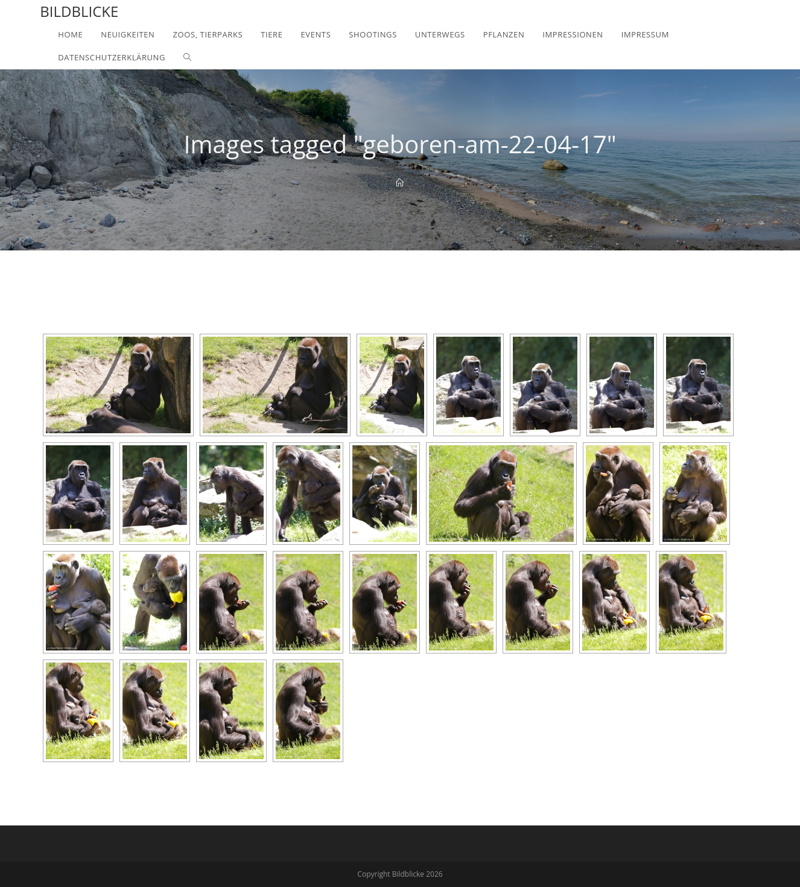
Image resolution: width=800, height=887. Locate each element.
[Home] (400, 182)
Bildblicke (79, 11)
